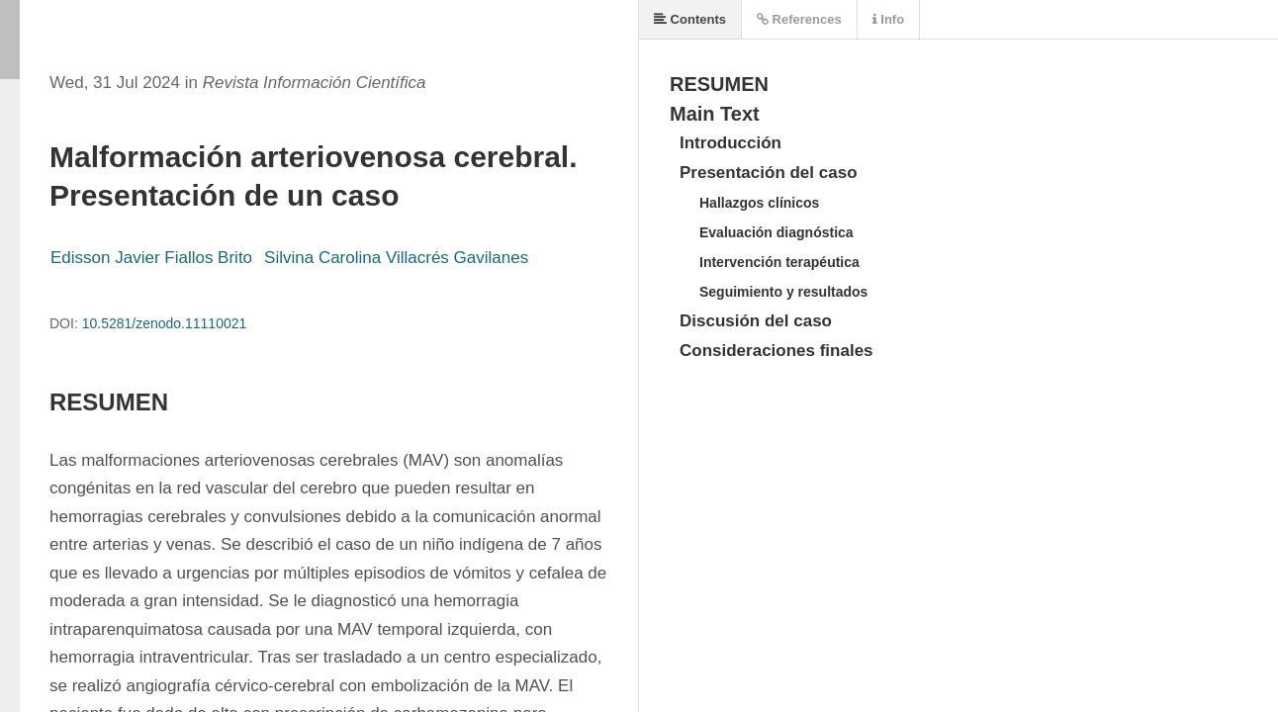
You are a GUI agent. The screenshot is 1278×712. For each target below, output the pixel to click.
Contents (690, 19)
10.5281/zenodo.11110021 (164, 323)
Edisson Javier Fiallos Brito (151, 257)
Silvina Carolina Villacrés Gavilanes (396, 257)
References (799, 19)
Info (888, 19)
